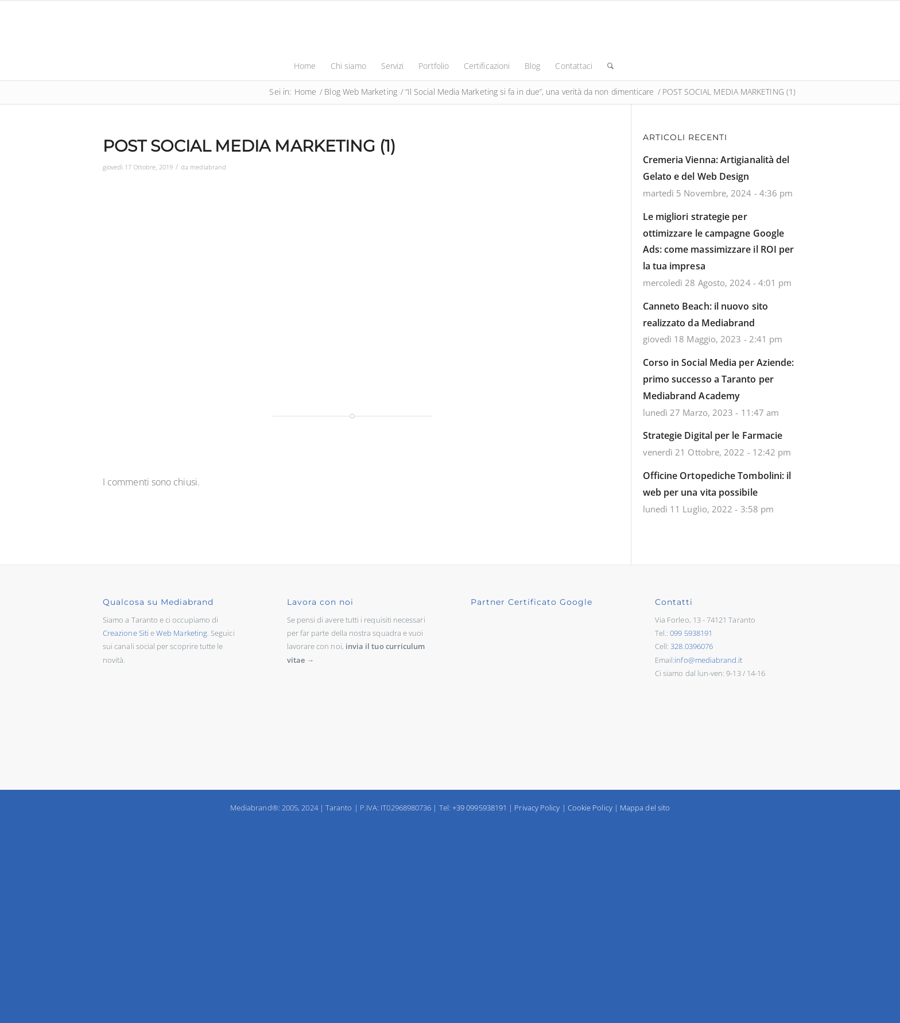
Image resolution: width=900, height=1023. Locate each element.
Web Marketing (181, 633)
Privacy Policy (537, 807)
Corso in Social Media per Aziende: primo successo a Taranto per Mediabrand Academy (718, 379)
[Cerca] (607, 66)
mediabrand (208, 167)
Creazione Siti (126, 633)
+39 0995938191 (479, 807)
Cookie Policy (590, 807)
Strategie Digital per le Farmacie (713, 435)
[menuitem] (304, 66)
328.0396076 (691, 646)
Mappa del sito (645, 807)
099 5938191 (691, 633)
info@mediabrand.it (708, 660)
